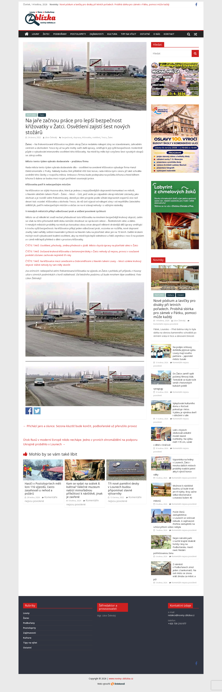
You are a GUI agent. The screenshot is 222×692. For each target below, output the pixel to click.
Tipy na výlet (128, 33)
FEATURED (31, 115)
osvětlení (96, 137)
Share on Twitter (37, 410)
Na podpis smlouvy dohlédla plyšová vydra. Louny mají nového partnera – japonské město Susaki (184, 353)
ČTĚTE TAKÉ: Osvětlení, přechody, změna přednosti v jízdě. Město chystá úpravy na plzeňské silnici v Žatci (81, 245)
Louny (35, 33)
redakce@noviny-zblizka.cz (181, 615)
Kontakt (169, 33)
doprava (77, 137)
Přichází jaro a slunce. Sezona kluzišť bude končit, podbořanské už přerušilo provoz (80, 426)
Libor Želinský (51, 137)
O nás (156, 33)
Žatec (46, 33)
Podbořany (60, 33)
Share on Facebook (28, 410)
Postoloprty (78, 33)
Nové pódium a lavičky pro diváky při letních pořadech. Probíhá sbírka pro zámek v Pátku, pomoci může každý (114, 4)
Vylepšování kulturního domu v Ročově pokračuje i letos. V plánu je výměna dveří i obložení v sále (184, 409)
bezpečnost (67, 137)
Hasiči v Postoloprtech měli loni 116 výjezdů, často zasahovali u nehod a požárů (43, 488)
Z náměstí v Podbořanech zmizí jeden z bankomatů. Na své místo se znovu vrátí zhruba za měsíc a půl (174, 572)
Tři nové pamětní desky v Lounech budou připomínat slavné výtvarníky (123, 488)
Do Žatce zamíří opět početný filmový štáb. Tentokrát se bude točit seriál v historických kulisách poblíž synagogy (174, 381)
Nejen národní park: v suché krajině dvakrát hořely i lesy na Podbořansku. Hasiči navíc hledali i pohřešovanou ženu (174, 546)
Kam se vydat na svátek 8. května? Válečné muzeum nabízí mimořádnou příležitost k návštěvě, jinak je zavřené (84, 490)
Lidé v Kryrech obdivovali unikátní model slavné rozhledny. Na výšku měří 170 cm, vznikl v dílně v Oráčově (173, 437)
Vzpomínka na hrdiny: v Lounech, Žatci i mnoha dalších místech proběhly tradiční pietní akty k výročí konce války (174, 467)
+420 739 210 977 (177, 623)
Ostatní (145, 33)
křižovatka (86, 137)
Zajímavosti (97, 33)
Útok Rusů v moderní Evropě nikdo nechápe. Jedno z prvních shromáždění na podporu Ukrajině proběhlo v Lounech (80, 442)
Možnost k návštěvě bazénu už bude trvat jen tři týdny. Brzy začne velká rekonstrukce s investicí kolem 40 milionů (175, 493)
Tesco (104, 137)
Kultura (112, 33)
